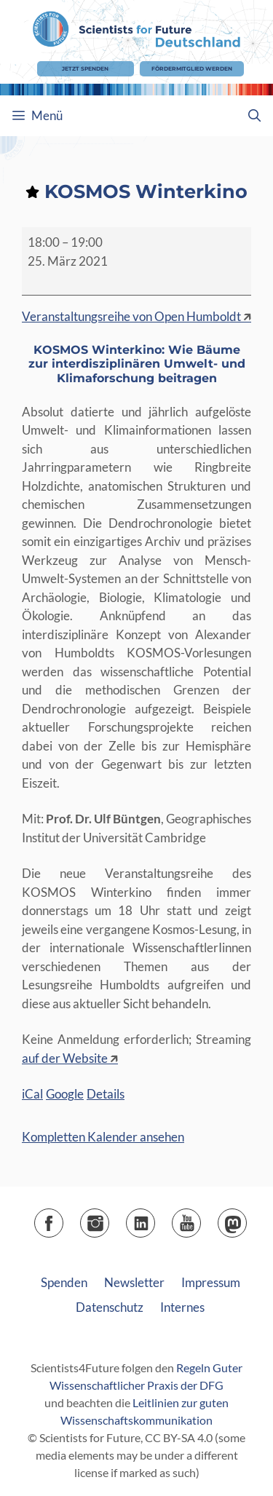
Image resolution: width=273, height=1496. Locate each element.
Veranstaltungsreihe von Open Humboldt (131, 316)
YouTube (200, 1218)
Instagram (108, 1218)
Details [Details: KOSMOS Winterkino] (105, 1093)
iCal (32, 1093)
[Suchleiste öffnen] (254, 115)
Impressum (210, 1282)
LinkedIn (154, 1218)
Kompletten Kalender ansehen (103, 1136)
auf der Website (65, 1058)
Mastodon (246, 1218)
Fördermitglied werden (191, 69)
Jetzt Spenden (85, 69)
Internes (182, 1307)
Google (65, 1093)
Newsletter (134, 1282)
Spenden (64, 1282)
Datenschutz (109, 1307)
